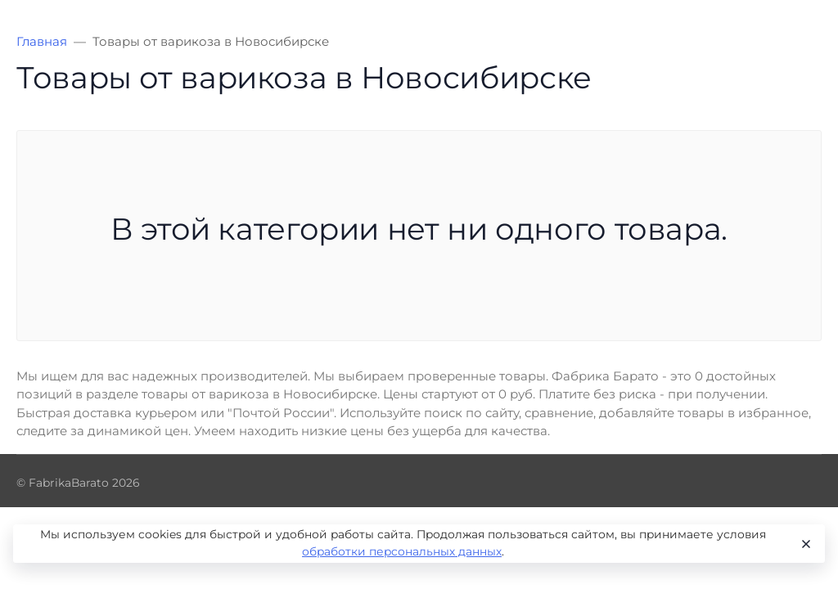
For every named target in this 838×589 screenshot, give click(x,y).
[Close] (805, 544)
